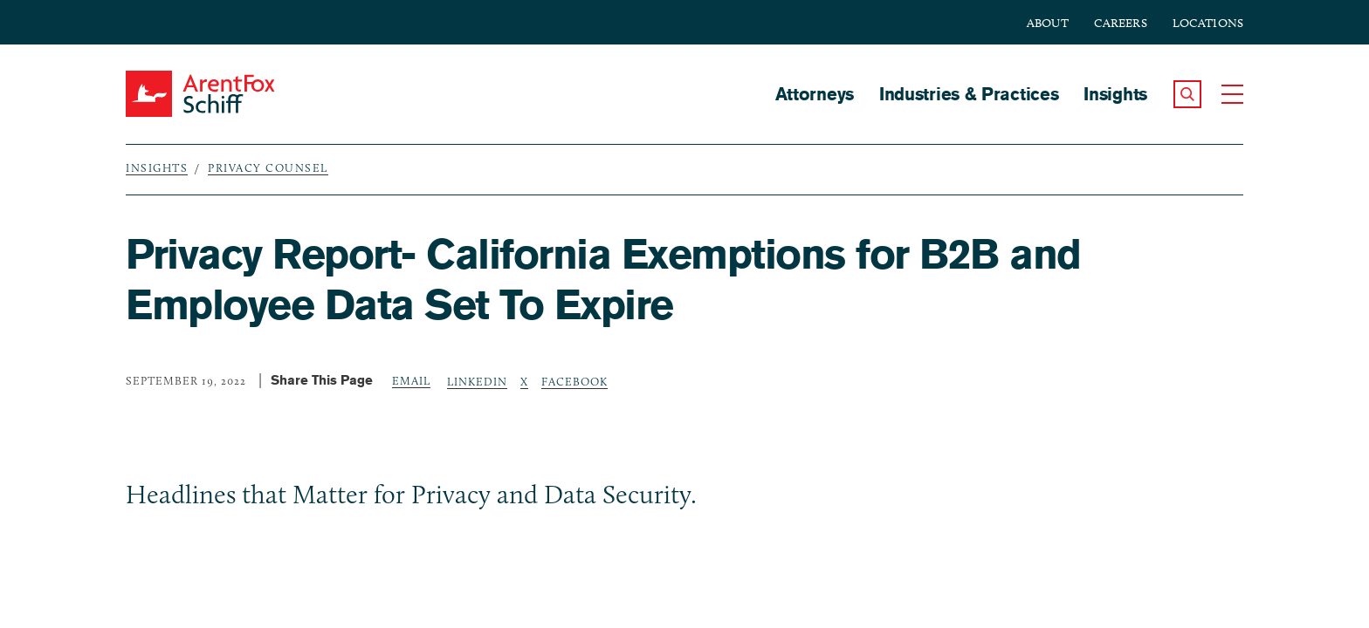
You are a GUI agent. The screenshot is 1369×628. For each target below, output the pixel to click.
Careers (1120, 23)
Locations (1208, 23)
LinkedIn (477, 381)
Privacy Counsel (268, 167)
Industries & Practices (968, 94)
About (1048, 23)
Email (411, 380)
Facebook (574, 381)
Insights (1115, 94)
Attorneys (814, 94)
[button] (1187, 94)
